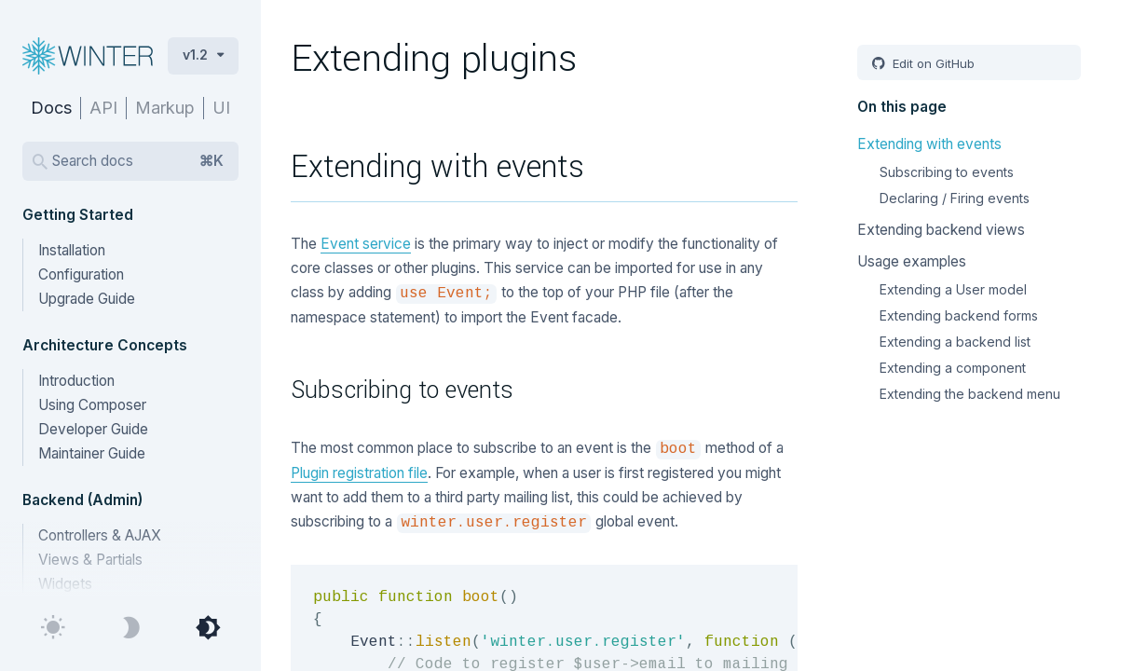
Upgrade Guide (86, 299)
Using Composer (92, 405)
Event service (366, 244)
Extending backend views (941, 230)
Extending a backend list (955, 341)
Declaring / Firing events (955, 198)
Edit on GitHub (932, 63)
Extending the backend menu (970, 394)
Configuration (81, 274)
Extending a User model (953, 289)
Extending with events (929, 144)
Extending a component (953, 368)
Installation (71, 250)
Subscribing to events (947, 172)
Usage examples (911, 261)
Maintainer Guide (91, 453)
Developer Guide (93, 429)
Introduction (76, 381)
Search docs (138, 161)
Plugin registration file (359, 473)
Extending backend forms (959, 315)
